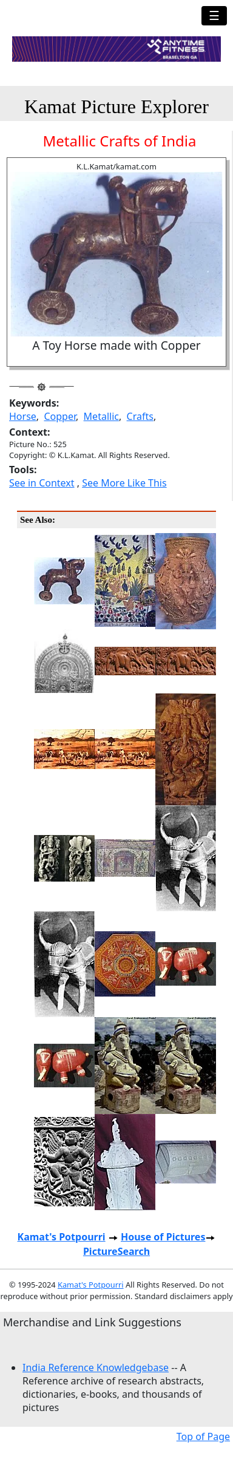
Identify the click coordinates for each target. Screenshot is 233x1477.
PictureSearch (116, 1251)
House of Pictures (163, 1236)
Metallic (101, 416)
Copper (60, 416)
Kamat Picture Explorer (116, 106)
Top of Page (203, 1436)
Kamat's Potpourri (62, 1236)
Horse (22, 416)
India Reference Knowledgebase (95, 1367)
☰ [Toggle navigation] (214, 15)
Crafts (140, 416)
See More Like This (124, 483)
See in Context (42, 483)
